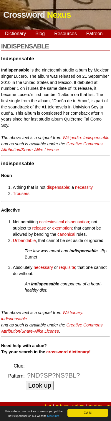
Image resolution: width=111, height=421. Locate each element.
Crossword (37, 14)
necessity (83, 187)
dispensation (77, 222)
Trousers (21, 193)
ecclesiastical (51, 222)
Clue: (19, 365)
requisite (67, 267)
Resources (65, 33)
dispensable (58, 187)
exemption (62, 228)
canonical (66, 234)
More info (53, 416)
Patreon (94, 33)
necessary (43, 267)
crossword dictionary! (68, 352)
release (39, 228)
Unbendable (24, 240)
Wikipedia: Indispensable (86, 137)
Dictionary (15, 33)
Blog (40, 33)
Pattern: (16, 375)
